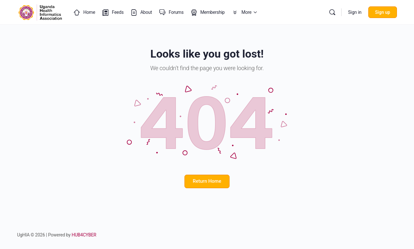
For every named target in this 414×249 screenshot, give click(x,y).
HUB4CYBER (84, 234)
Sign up (382, 12)
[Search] (332, 12)
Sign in (355, 12)
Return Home (207, 181)
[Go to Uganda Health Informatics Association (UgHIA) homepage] (40, 11)
